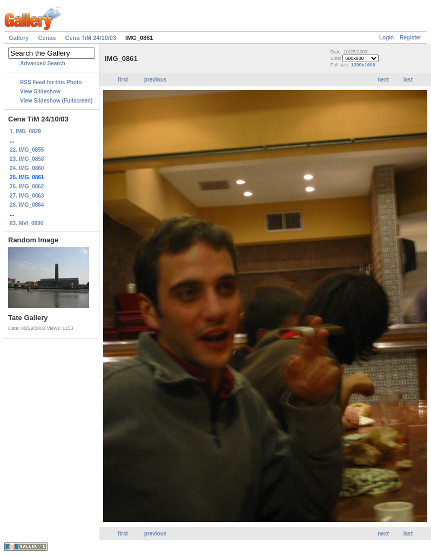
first (123, 80)
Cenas (47, 38)
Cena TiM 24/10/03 (90, 38)
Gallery (19, 38)
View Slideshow (40, 91)
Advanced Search (42, 63)
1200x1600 (363, 64)
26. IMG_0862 (27, 186)
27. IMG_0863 (27, 196)
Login (386, 37)
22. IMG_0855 (27, 150)
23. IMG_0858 (27, 159)
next (383, 80)
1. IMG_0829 (25, 131)
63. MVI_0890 (26, 223)
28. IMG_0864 (27, 205)
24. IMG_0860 (27, 168)
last (408, 80)
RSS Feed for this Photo (51, 82)
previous (155, 80)
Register (410, 37)
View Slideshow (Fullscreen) (56, 101)
